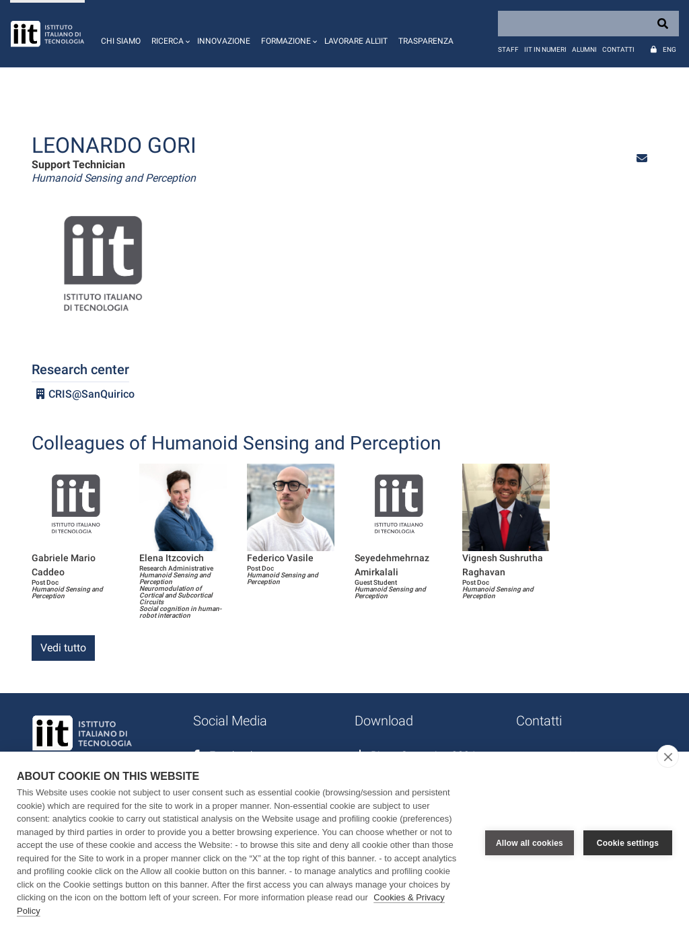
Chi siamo (121, 41)
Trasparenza (426, 41)
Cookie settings (628, 843)
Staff (508, 49)
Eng (669, 49)
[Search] (588, 23)
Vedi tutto (63, 647)
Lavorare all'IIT (356, 41)
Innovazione (223, 41)
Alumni (584, 49)
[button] (169, 33)
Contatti (618, 49)
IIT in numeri (545, 49)
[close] (668, 756)
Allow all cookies (529, 843)
